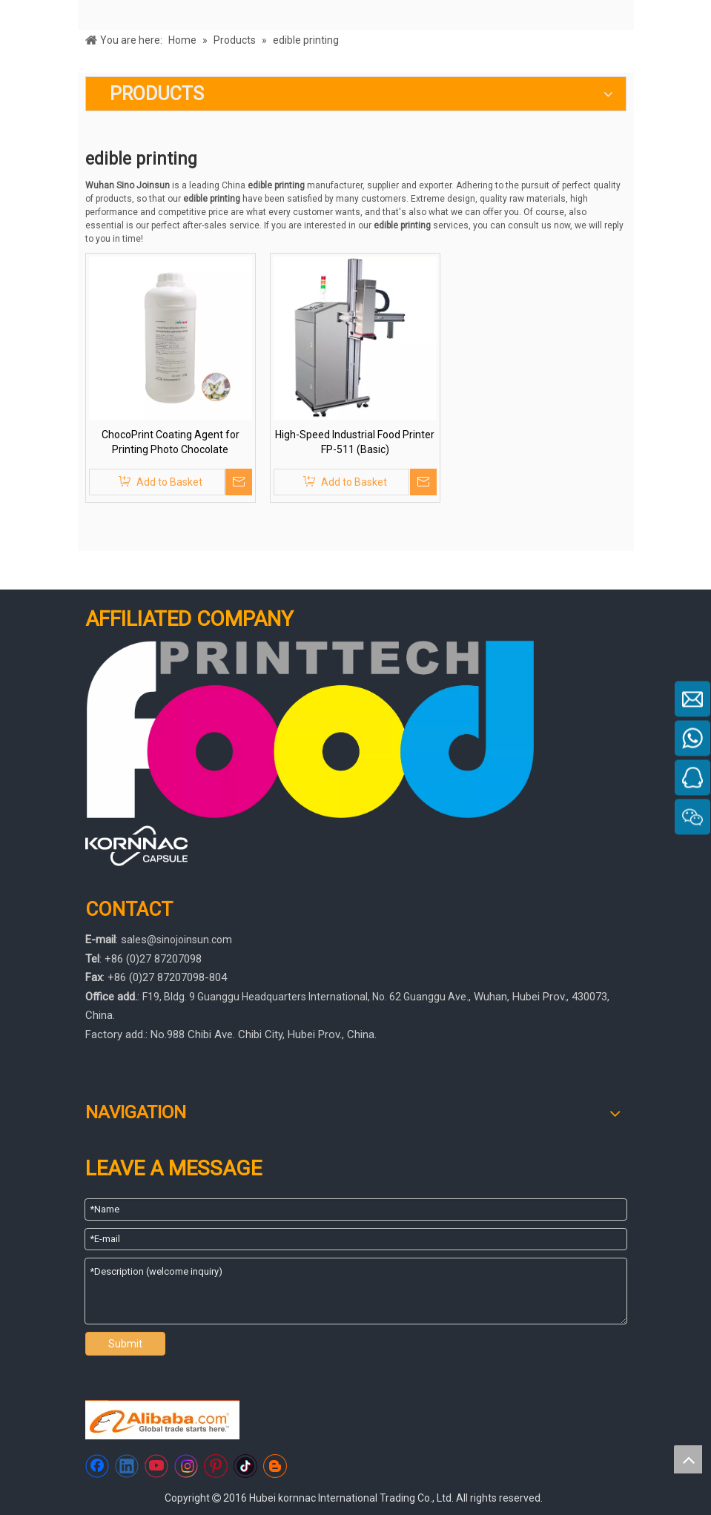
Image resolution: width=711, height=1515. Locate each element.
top (688, 1459)
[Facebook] (97, 1466)
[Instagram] (186, 1466)
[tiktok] (245, 1466)
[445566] (136, 845)
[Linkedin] (127, 1466)
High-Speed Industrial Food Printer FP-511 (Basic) (354, 442)
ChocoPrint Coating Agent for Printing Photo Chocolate (170, 442)
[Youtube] (156, 1466)
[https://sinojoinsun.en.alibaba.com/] (162, 1419)
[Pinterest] (216, 1466)
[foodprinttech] (310, 729)
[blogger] (275, 1466)
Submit (125, 1344)
